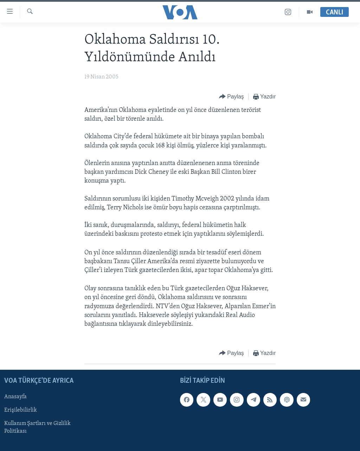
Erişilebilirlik (20, 410)
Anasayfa (15, 397)
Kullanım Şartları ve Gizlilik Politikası (37, 427)
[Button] (231, 97)
